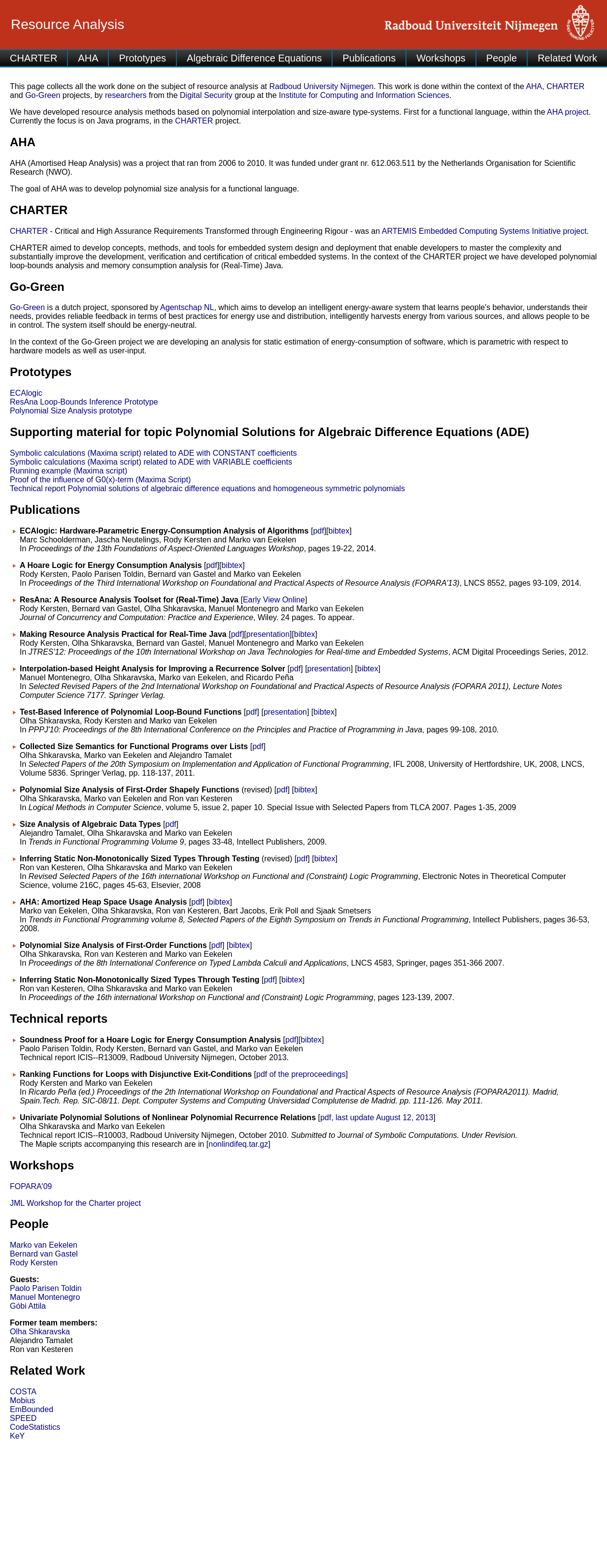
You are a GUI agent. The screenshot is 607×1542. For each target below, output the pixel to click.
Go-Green (42, 95)
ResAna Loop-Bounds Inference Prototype (84, 402)
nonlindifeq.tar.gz (238, 1144)
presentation (268, 634)
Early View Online (274, 600)
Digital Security (206, 95)
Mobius (22, 1400)
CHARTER (33, 58)
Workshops (441, 58)
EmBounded (31, 1409)
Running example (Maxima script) (68, 471)
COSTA (23, 1391)
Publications (369, 58)
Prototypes (142, 58)
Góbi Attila (28, 1306)
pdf (318, 531)
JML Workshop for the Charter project (75, 1203)
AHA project (567, 112)
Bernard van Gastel (44, 1254)
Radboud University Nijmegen (322, 86)
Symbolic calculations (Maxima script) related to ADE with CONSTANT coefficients (153, 453)
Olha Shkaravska (40, 1331)
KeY (17, 1436)
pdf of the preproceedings (300, 1074)
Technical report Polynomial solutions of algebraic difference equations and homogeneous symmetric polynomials (207, 488)
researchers (125, 95)
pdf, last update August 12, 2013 (377, 1117)
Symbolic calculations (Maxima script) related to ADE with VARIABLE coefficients (151, 462)
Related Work (567, 58)
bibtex (339, 531)
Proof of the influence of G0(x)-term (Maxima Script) (100, 479)
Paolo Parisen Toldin (46, 1288)
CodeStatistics (35, 1427)
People (501, 58)
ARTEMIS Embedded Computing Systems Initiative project (484, 231)
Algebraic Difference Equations (254, 58)
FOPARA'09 (31, 1186)
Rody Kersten (34, 1263)
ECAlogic (26, 393)
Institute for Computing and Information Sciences (364, 95)
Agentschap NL (187, 307)
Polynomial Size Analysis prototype (71, 411)
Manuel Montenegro (45, 1297)
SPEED (23, 1418)
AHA (88, 58)
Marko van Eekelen (43, 1245)
